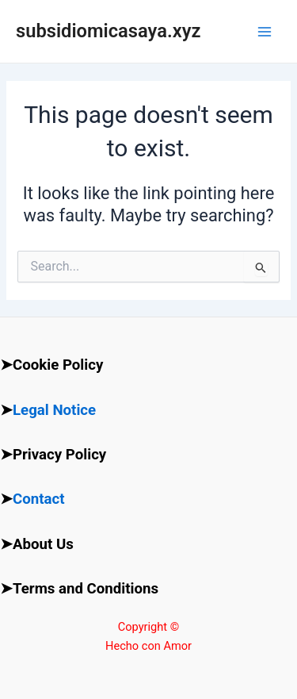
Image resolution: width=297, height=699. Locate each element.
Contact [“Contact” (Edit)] (39, 499)
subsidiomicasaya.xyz (108, 31)
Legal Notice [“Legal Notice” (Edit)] (54, 410)
